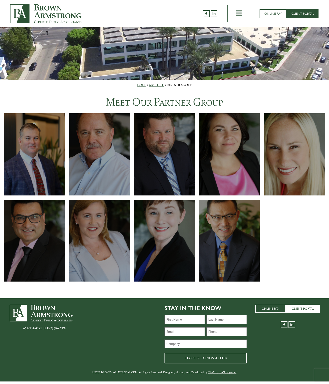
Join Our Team (140, 313)
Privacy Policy (141, 361)
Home (141, 85)
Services (98, 336)
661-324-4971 (32, 332)
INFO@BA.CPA (55, 332)
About (96, 313)
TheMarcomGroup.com (222, 374)
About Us (156, 85)
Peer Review (138, 324)
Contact (98, 361)
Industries (100, 324)
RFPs (131, 336)
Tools (95, 349)
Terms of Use (139, 349)
